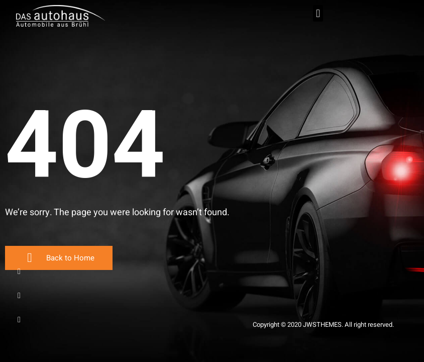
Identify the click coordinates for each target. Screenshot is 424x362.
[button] (318, 13)
